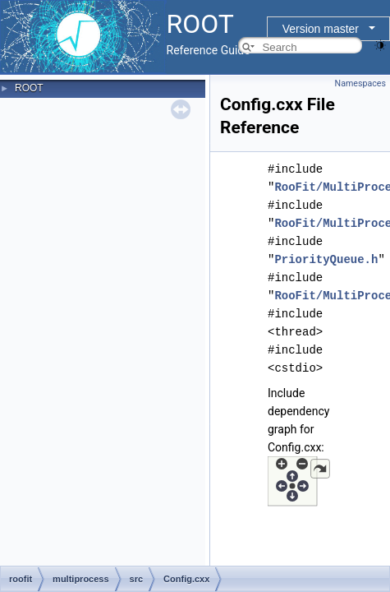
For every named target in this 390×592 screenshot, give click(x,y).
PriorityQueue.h (326, 259)
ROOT (29, 88)
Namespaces (360, 83)
